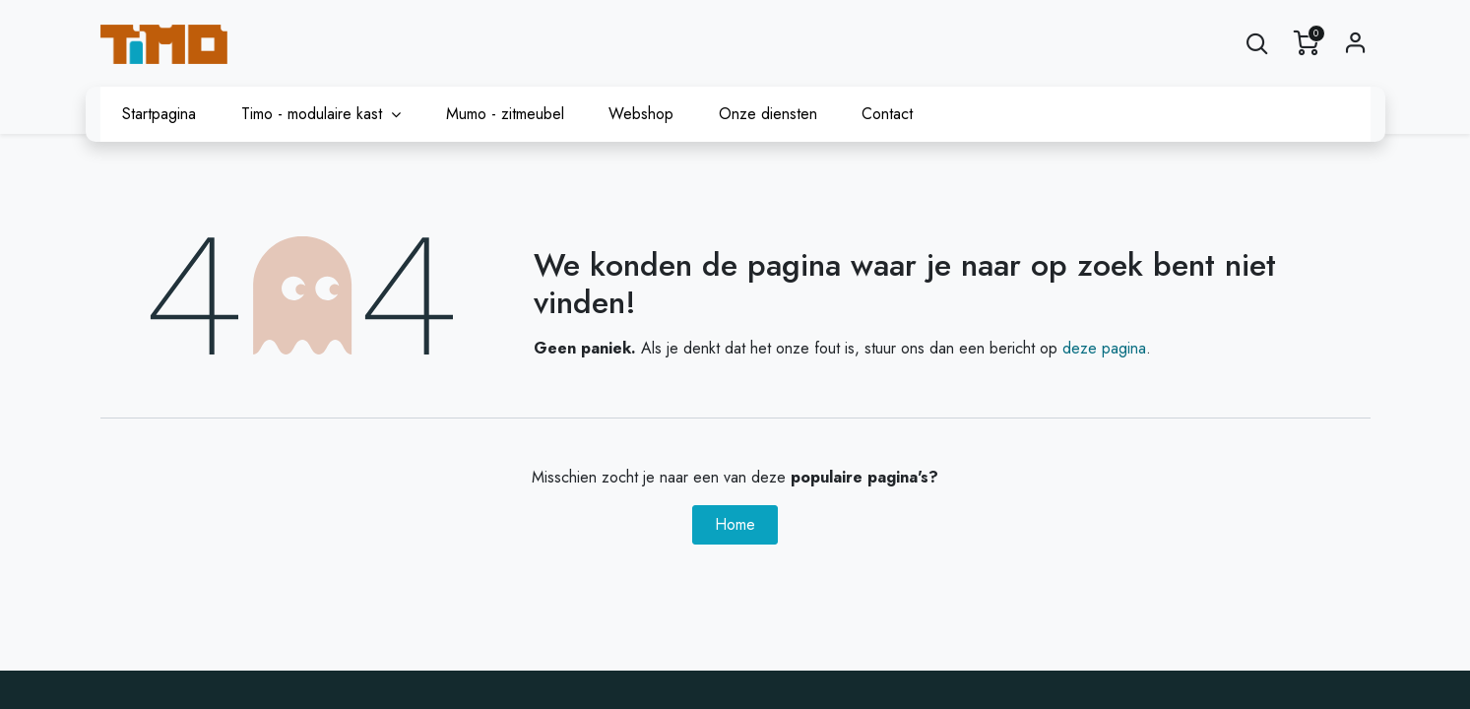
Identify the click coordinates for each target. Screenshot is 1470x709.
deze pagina (1104, 348)
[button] (1257, 43)
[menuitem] (160, 114)
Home (735, 524)
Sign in (1356, 43)
